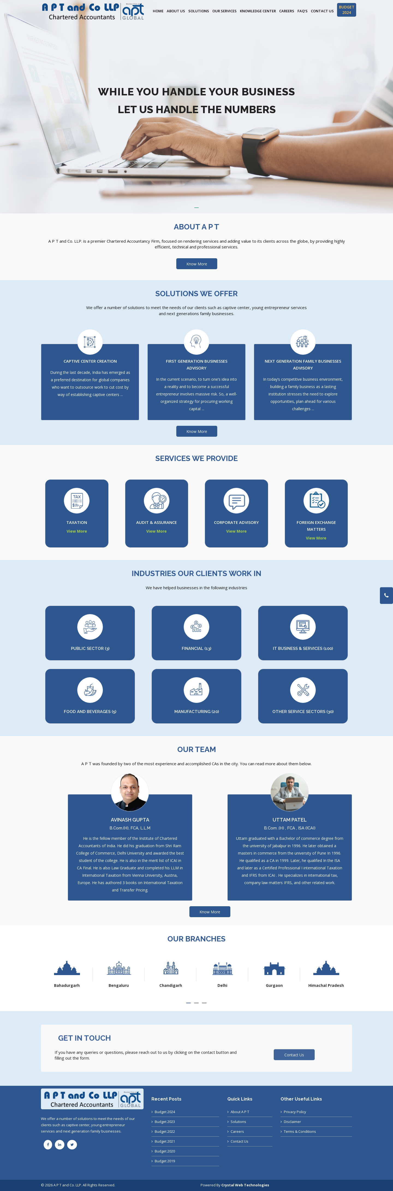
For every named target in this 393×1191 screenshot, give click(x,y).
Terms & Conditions (300, 1131)
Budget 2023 (165, 1121)
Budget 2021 (165, 1141)
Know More (196, 263)
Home (158, 10)
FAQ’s (302, 10)
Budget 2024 (165, 1111)
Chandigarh (222, 985)
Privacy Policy (295, 1111)
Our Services (224, 10)
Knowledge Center (258, 10)
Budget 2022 (165, 1131)
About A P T (240, 1111)
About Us (176, 10)
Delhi (274, 985)
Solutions (198, 10)
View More (77, 531)
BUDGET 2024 (347, 9)
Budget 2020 (165, 1151)
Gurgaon (326, 985)
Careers (286, 10)
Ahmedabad (67, 985)
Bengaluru (170, 985)
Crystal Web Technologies (245, 1185)
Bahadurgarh (119, 985)
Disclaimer (292, 1121)
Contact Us (322, 10)
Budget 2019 (165, 1160)
